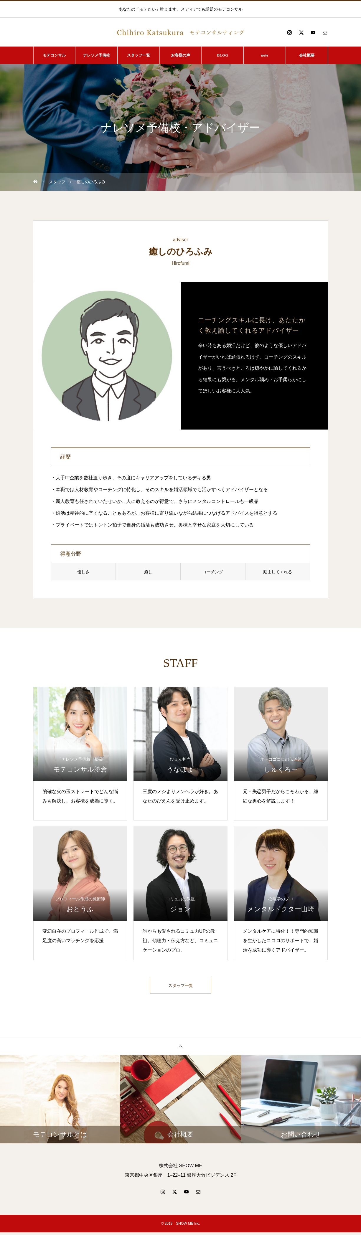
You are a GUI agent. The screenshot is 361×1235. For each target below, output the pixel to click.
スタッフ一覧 (138, 55)
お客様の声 (180, 55)
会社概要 (306, 55)
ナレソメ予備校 (96, 55)
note (264, 55)
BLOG (222, 55)
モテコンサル (54, 55)
